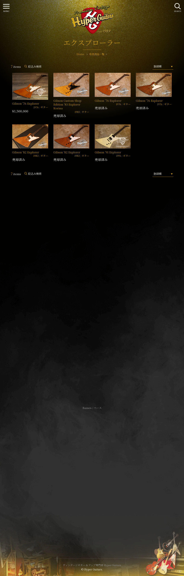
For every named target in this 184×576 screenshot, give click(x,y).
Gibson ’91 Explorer (108, 152)
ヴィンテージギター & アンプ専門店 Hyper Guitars (92, 565)
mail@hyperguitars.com (97, 290)
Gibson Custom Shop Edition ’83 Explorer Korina (67, 104)
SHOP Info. (92, 300)
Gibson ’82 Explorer (25, 152)
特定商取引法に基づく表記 (92, 474)
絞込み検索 (35, 66)
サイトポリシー (92, 468)
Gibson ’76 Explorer (25, 103)
